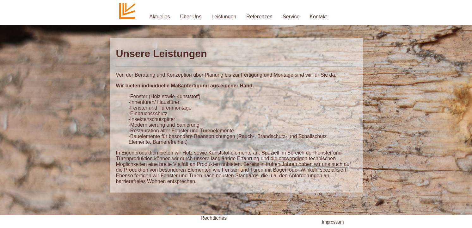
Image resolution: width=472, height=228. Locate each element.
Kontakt (318, 16)
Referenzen (259, 16)
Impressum (333, 222)
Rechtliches (214, 218)
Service (291, 16)
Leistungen (223, 16)
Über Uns (190, 16)
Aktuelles (160, 16)
